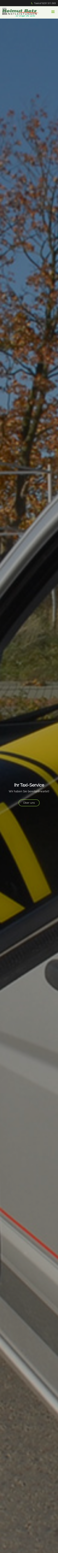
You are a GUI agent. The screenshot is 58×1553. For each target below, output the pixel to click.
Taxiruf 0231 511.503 (45, 3)
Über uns (29, 802)
